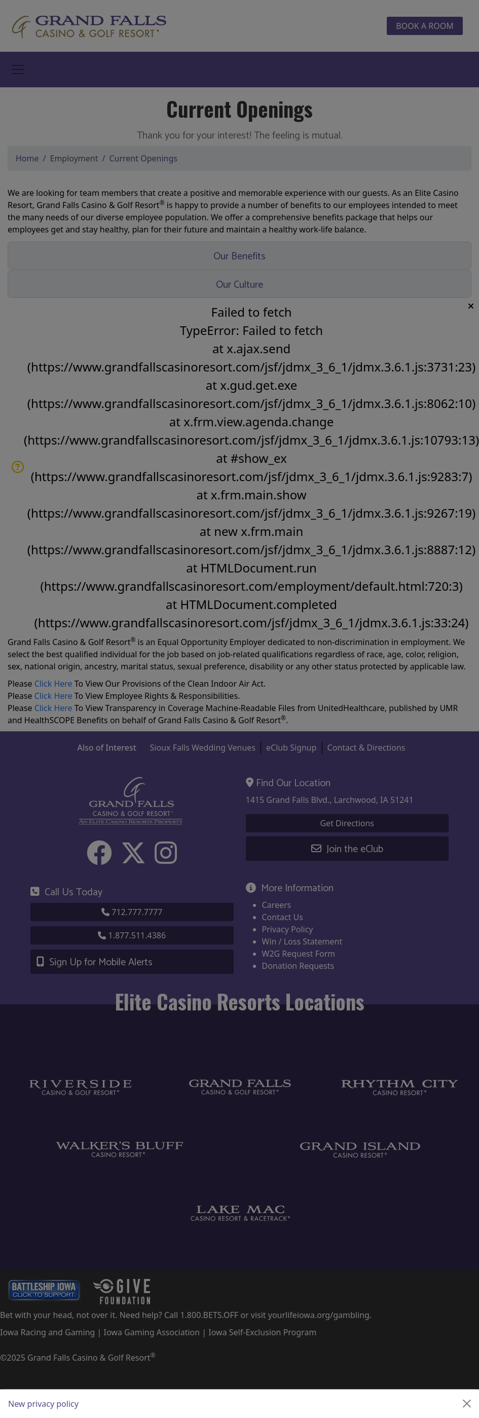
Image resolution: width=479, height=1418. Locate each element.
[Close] (467, 1404)
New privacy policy (43, 1403)
